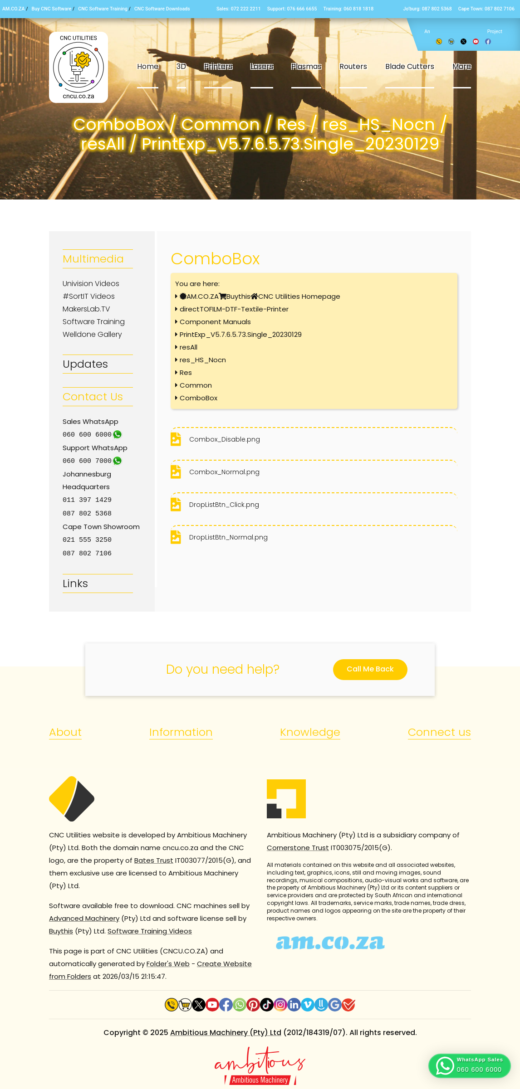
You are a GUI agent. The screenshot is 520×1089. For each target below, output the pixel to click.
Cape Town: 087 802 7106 (486, 9)
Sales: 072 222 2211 (238, 9)
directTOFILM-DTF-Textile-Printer (234, 309)
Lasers (261, 66)
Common (196, 385)
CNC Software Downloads (162, 9)
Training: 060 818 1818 (349, 9)
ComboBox (198, 398)
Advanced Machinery (84, 915)
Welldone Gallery (92, 334)
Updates (85, 363)
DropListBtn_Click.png (224, 504)
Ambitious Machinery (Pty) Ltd (225, 1030)
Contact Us (93, 396)
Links (75, 580)
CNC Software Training (103, 9)
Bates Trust (153, 857)
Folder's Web (168, 961)
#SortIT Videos (89, 296)
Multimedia (93, 258)
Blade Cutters (409, 66)
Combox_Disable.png (224, 439)
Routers (353, 66)
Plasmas (306, 66)
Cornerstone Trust (298, 845)
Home (147, 66)
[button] (469, 1066)
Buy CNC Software (52, 9)
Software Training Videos (150, 928)
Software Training (94, 321)
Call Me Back (370, 666)
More (461, 66)
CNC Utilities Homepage (299, 296)
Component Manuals (215, 321)
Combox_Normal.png (224, 471)
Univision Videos (91, 283)
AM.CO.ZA (13, 9)
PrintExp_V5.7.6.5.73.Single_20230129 (241, 334)
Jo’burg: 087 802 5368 (427, 9)
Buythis (238, 296)
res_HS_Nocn (203, 360)
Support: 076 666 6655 (292, 9)
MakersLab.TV (86, 309)
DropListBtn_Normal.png (228, 537)
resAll (188, 347)
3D (181, 66)
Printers (218, 66)
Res (186, 372)
